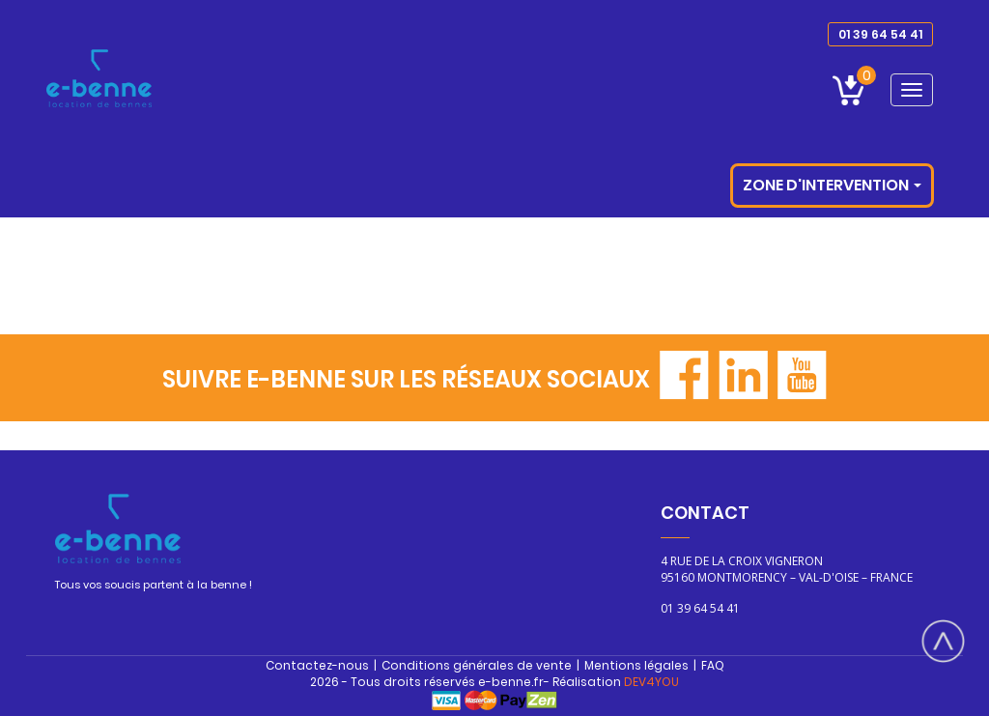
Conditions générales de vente (476, 665)
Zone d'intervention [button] (832, 185)
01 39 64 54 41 (880, 34)
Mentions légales (636, 665)
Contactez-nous (317, 665)
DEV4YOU (651, 681)
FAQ (712, 665)
